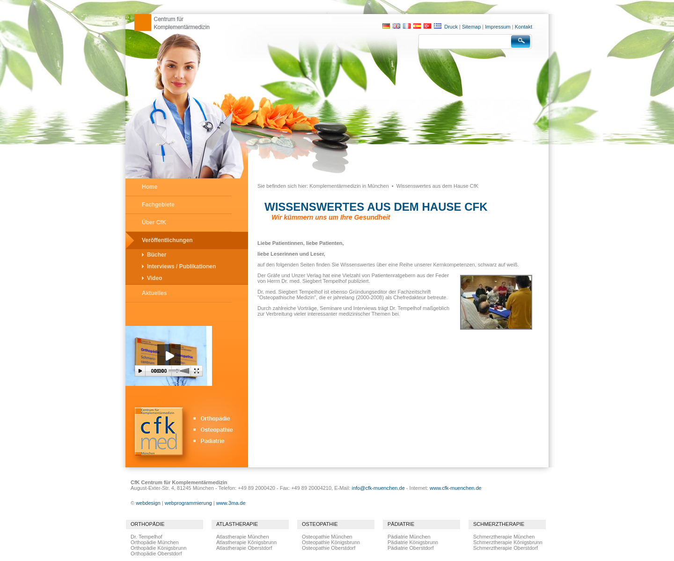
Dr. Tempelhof (146, 536)
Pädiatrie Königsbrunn (413, 542)
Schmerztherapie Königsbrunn (507, 542)
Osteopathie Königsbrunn (331, 542)
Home (149, 187)
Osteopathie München (327, 536)
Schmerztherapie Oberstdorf (505, 548)
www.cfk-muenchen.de (456, 488)
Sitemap (471, 27)
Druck (451, 27)
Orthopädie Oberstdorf (156, 553)
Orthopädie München (155, 542)
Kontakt (523, 27)
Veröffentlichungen (167, 240)
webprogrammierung (188, 503)
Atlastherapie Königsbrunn (246, 542)
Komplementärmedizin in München (348, 186)
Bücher (156, 254)
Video (154, 278)
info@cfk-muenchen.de (378, 488)
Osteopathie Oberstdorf (328, 548)
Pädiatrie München (409, 536)
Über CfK (154, 222)
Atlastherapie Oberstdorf (244, 548)
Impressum (497, 27)
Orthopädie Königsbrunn (158, 548)
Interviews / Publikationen (181, 266)
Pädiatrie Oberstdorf (410, 548)
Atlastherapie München (242, 536)
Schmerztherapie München (504, 536)
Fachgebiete (158, 204)
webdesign (148, 503)
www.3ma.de (231, 503)
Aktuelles (154, 293)
